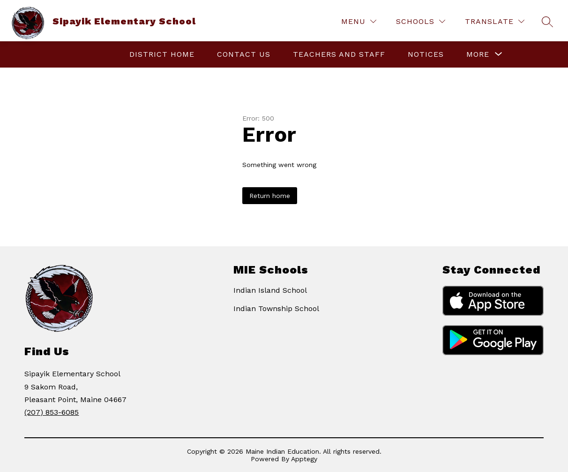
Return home (269, 195)
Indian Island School (270, 290)
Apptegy (304, 459)
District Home (161, 54)
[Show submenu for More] (477, 54)
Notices (426, 54)
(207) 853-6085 (51, 412)
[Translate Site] (495, 21)
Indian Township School (276, 308)
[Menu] (359, 21)
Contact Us (243, 54)
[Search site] (547, 21)
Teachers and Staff (339, 54)
